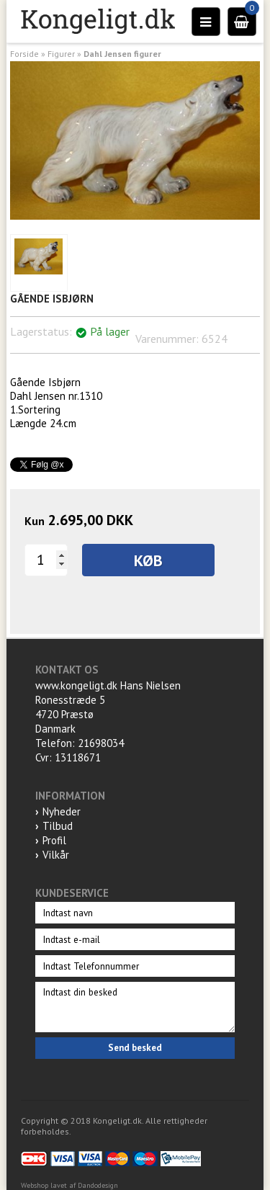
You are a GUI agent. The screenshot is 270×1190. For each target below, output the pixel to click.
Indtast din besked (134, 1007)
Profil (54, 840)
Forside (24, 53)
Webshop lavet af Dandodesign (69, 1185)
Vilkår (55, 855)
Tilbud (57, 826)
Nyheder (61, 811)
